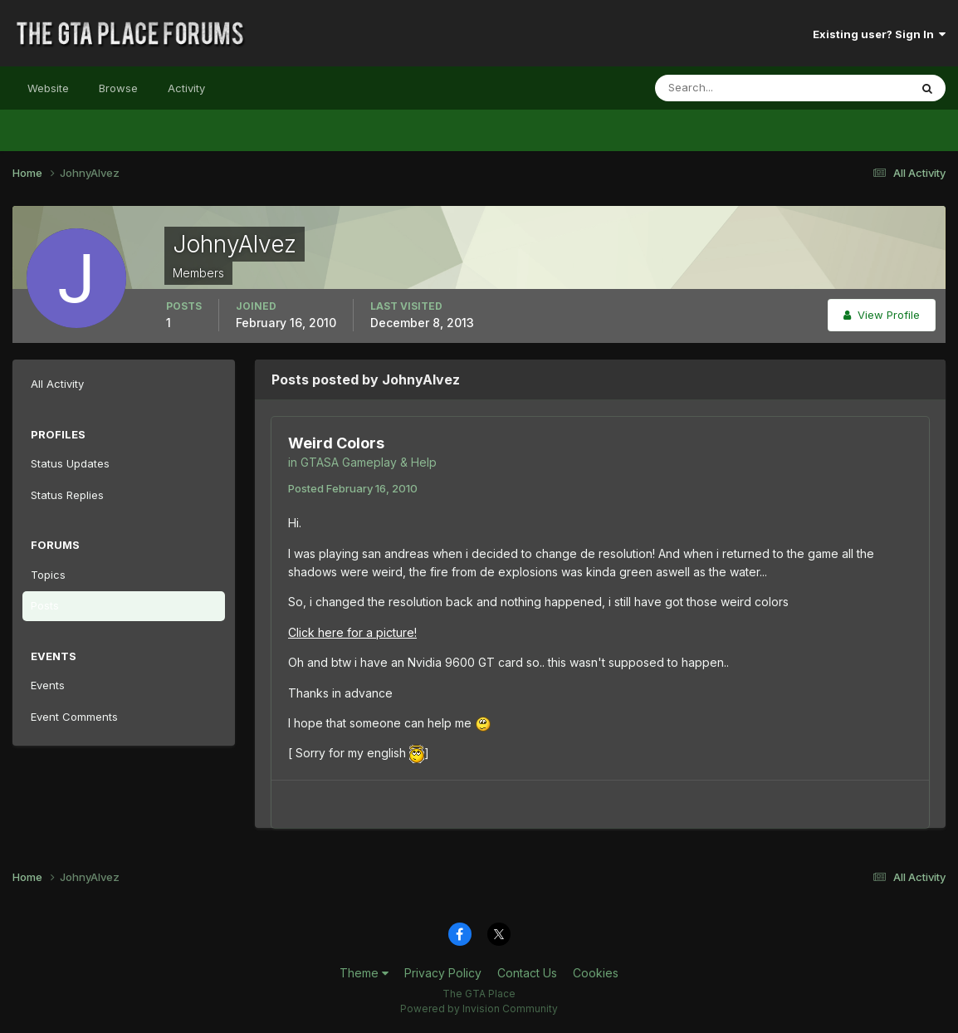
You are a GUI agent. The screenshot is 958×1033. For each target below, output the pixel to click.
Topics (48, 574)
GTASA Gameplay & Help (369, 462)
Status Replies (67, 495)
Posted (353, 488)
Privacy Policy (442, 973)
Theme (364, 973)
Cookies (595, 973)
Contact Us (527, 973)
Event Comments (74, 716)
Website (48, 88)
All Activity (57, 383)
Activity (186, 88)
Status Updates (70, 463)
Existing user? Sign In (879, 34)
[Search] (728, 88)
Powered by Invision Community (479, 1008)
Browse (118, 88)
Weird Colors (336, 443)
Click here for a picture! (352, 632)
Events (48, 685)
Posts (45, 605)
